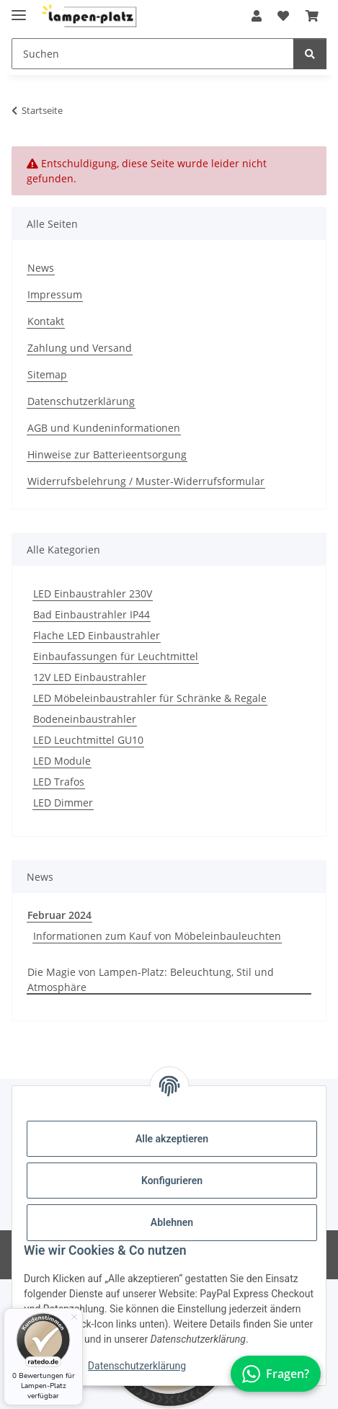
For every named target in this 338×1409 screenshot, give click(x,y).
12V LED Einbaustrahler (89, 677)
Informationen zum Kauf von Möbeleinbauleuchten (157, 936)
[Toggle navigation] (19, 9)
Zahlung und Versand (79, 348)
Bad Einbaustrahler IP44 (91, 614)
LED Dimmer (63, 802)
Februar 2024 (59, 915)
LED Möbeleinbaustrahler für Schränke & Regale (150, 698)
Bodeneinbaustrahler (84, 719)
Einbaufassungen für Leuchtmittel (115, 656)
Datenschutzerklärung (137, 1366)
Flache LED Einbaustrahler (96, 635)
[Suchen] (309, 53)
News (40, 268)
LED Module (62, 761)
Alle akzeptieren (171, 1138)
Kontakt (45, 321)
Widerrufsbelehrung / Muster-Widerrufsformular (145, 481)
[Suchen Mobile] (153, 53)
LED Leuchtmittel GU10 (88, 740)
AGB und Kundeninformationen (103, 428)
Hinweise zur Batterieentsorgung (107, 454)
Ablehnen (172, 1222)
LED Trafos (58, 781)
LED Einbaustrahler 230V (92, 593)
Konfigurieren (172, 1180)
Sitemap (47, 374)
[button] (257, 15)
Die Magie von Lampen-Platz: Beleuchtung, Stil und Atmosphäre (150, 979)
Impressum (54, 294)
